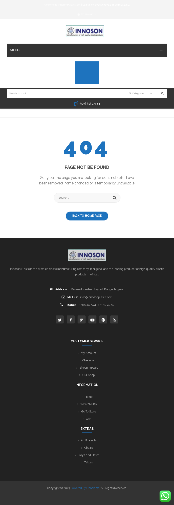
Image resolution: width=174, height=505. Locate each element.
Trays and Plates (88, 455)
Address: (59, 289)
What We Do (88, 404)
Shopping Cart (89, 367)
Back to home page (87, 216)
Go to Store (88, 411)
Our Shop (88, 375)
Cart (88, 418)
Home (88, 396)
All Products (88, 440)
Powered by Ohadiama (85, 488)
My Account (88, 353)
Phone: (68, 305)
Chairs (88, 447)
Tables (88, 462)
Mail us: (70, 297)
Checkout (88, 360)
